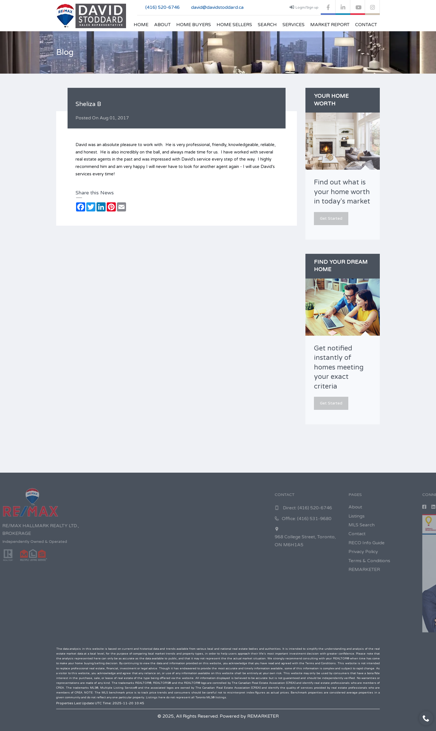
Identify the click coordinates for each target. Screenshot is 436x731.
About (162, 25)
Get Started (331, 218)
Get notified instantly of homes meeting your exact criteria (339, 367)
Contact (366, 25)
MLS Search (410, 525)
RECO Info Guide (415, 543)
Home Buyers (193, 25)
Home (141, 25)
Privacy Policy (411, 552)
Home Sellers (234, 25)
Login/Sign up (304, 7)
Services (293, 25)
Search (267, 25)
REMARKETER (412, 569)
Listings (405, 516)
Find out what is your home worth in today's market (342, 191)
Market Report (329, 25)
